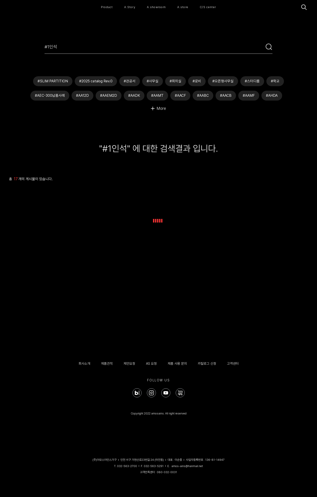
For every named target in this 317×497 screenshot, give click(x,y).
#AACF (180, 95)
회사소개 (84, 364)
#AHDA (272, 95)
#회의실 (175, 81)
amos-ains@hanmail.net (187, 466)
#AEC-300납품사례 (50, 95)
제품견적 (107, 364)
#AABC (203, 95)
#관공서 (129, 81)
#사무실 (152, 81)
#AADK (134, 95)
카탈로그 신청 (207, 364)
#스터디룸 (252, 81)
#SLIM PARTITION (53, 81)
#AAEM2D (108, 95)
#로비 (197, 81)
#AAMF (249, 95)
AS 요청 (151, 364)
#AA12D (82, 95)
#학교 (275, 81)
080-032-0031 (167, 472)
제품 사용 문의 (177, 364)
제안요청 (129, 364)
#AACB (226, 95)
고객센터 (233, 364)
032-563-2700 (127, 466)
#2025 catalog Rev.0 (95, 81)
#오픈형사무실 (223, 81)
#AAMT (157, 95)
